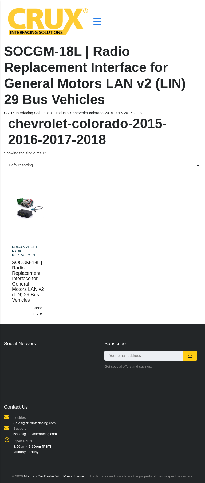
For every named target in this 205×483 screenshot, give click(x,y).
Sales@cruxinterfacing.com (34, 423)
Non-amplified (25, 247)
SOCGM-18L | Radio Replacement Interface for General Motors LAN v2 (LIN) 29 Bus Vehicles (28, 281)
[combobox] (102, 165)
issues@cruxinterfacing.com (35, 434)
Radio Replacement (24, 253)
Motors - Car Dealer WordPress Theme (54, 476)
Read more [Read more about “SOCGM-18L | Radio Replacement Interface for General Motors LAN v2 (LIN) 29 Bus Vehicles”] (37, 310)
